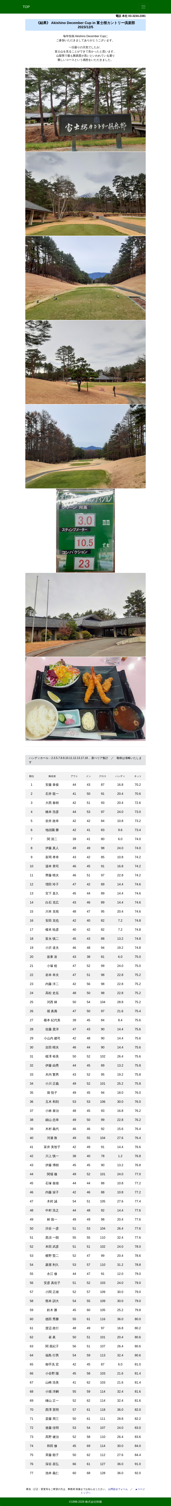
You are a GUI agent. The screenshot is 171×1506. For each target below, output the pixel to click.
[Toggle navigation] (143, 6)
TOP (26, 7)
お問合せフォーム (118, 1489)
